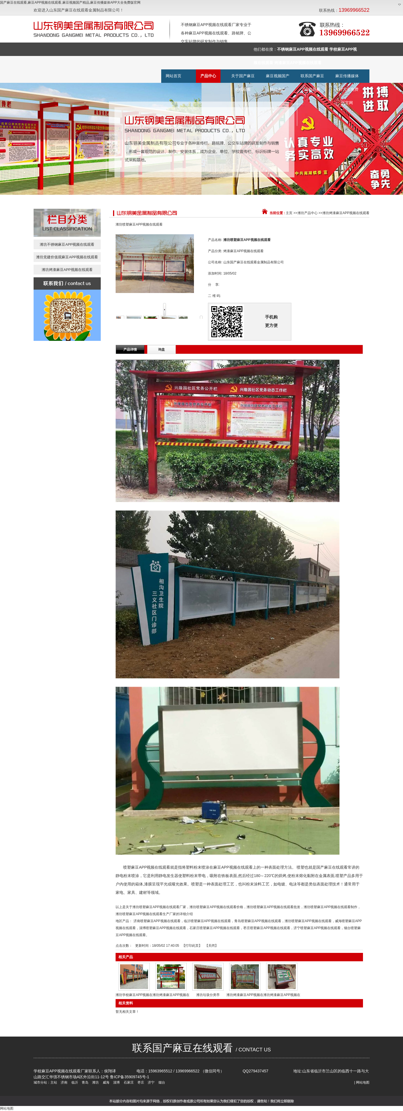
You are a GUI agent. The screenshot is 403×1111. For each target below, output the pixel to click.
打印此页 (192, 946)
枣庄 (140, 1082)
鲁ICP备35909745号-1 (129, 1077)
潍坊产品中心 (307, 213)
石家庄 (128, 1082)
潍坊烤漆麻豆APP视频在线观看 (345, 213)
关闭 (211, 946)
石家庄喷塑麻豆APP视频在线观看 (214, 928)
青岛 (84, 1082)
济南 (63, 1082)
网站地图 (362, 1082)
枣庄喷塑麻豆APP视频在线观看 (266, 928)
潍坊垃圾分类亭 (208, 995)
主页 (289, 213)
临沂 (74, 1082)
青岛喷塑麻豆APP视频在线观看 (257, 921)
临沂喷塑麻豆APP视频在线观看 (207, 921)
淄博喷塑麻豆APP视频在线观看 (162, 928)
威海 (105, 1082)
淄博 (116, 1082)
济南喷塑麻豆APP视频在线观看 (157, 921)
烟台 (161, 1082)
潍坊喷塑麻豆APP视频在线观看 (308, 921)
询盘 (161, 349)
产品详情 (130, 349)
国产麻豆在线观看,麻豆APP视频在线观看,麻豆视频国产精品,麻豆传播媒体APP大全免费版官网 (70, 2)
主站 (53, 1082)
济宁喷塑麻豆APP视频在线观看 (317, 928)
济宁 (150, 1082)
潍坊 (95, 1082)
